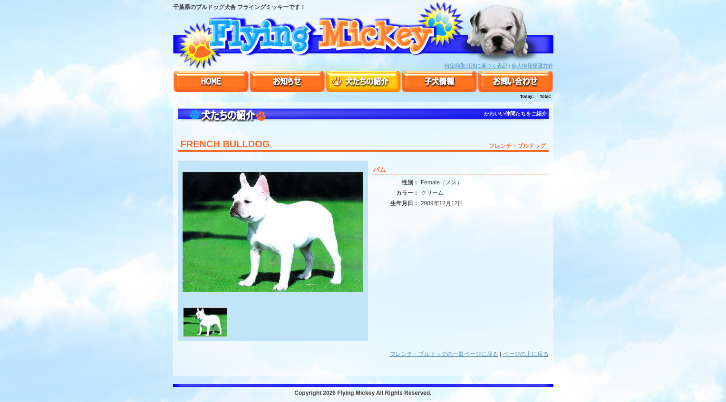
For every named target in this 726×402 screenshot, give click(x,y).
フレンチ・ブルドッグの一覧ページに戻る (444, 354)
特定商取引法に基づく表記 (476, 65)
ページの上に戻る (526, 354)
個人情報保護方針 (532, 65)
